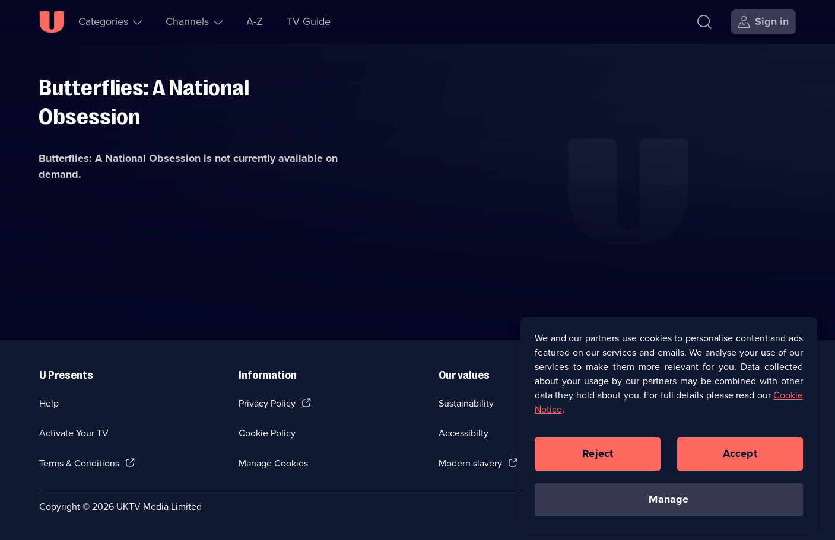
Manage (668, 505)
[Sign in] (763, 21)
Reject (597, 460)
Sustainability (466, 403)
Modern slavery (470, 463)
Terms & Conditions (79, 463)
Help (49, 403)
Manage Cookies (273, 463)
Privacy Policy (267, 403)
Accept (740, 460)
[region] (668, 431)
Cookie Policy (267, 433)
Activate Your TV (74, 433)
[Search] (704, 21)
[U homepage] (51, 21)
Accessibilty (463, 433)
